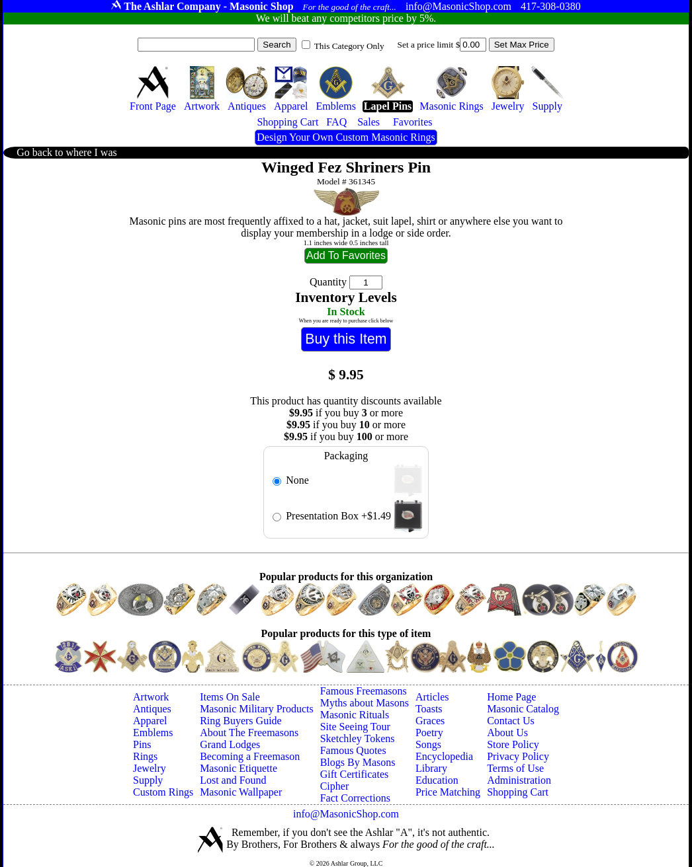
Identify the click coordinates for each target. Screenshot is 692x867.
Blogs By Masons (358, 762)
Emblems (153, 732)
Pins (142, 744)
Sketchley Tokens (357, 738)
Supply (148, 780)
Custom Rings (163, 792)
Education (436, 780)
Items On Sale (230, 696)
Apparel (150, 720)
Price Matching (447, 792)
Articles (432, 696)
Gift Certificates (354, 774)
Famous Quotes (353, 750)
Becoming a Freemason (250, 756)
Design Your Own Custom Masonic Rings (346, 137)
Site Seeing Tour (355, 726)
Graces (430, 720)
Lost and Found (233, 780)
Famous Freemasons (363, 691)
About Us (507, 732)
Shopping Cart (517, 792)
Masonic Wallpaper (241, 792)
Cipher (334, 786)
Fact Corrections (355, 798)
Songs (428, 744)
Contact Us (511, 720)
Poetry (429, 732)
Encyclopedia (444, 756)
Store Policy (513, 744)
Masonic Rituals (354, 714)
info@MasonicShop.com (346, 813)
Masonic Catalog (523, 708)
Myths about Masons (364, 702)
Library (431, 768)
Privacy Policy (518, 756)
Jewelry (149, 768)
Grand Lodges (230, 744)
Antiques (152, 708)
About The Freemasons (249, 732)
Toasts (429, 708)
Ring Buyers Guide (241, 720)
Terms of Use (515, 768)
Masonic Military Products (257, 708)
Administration (519, 780)
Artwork (151, 696)
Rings (145, 756)
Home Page (511, 696)
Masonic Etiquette (238, 768)
